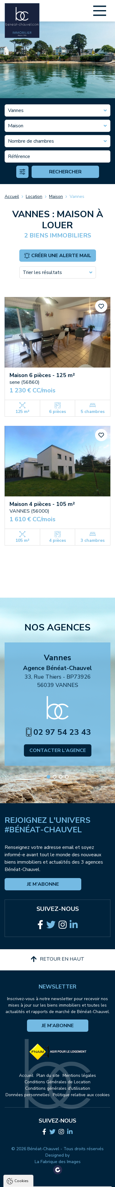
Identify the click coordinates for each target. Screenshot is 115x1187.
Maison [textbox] (15, 125)
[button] (48, 777)
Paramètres (57, 1182)
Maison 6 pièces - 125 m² (42, 375)
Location (34, 196)
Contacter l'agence (57, 750)
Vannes (77, 196)
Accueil (12, 196)
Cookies (21, 1074)
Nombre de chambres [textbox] (31, 141)
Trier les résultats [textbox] (42, 272)
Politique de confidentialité (36, 1144)
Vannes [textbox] (16, 110)
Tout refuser (58, 1170)
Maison (56, 196)
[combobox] (57, 110)
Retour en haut (57, 959)
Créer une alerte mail (57, 255)
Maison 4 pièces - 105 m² (42, 504)
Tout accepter (57, 1159)
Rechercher (65, 171)
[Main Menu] (99, 10)
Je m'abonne (43, 884)
